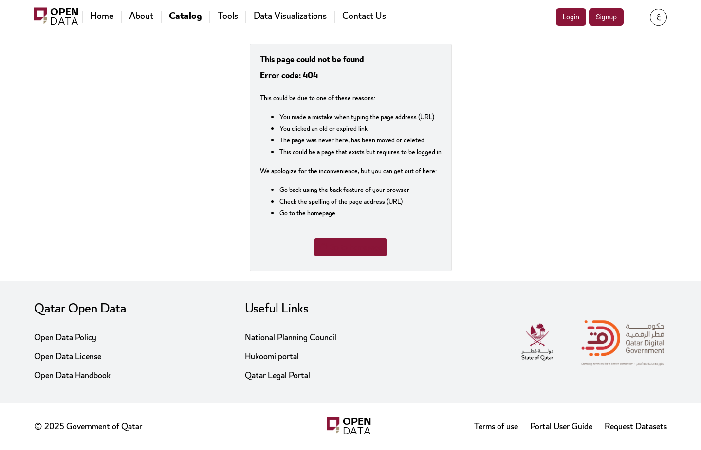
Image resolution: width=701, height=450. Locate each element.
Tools (228, 16)
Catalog (185, 16)
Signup (606, 17)
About (141, 16)
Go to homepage (350, 247)
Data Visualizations (290, 16)
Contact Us (364, 16)
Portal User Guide (561, 426)
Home (101, 16)
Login (571, 17)
